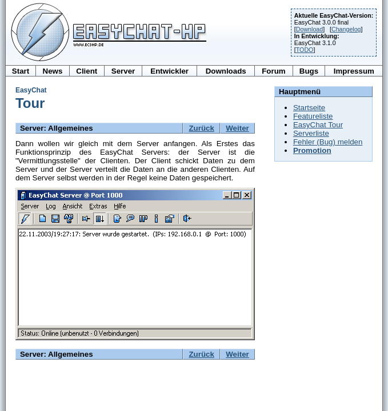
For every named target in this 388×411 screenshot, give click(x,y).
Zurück (201, 128)
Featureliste (313, 116)
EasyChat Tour (318, 124)
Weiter (237, 128)
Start (20, 71)
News (53, 71)
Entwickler (169, 71)
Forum (273, 71)
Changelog (346, 29)
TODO (305, 49)
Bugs (308, 71)
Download (309, 29)
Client (86, 71)
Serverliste (311, 133)
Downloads (226, 71)
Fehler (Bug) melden (328, 142)
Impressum (354, 71)
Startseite (309, 107)
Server (123, 71)
